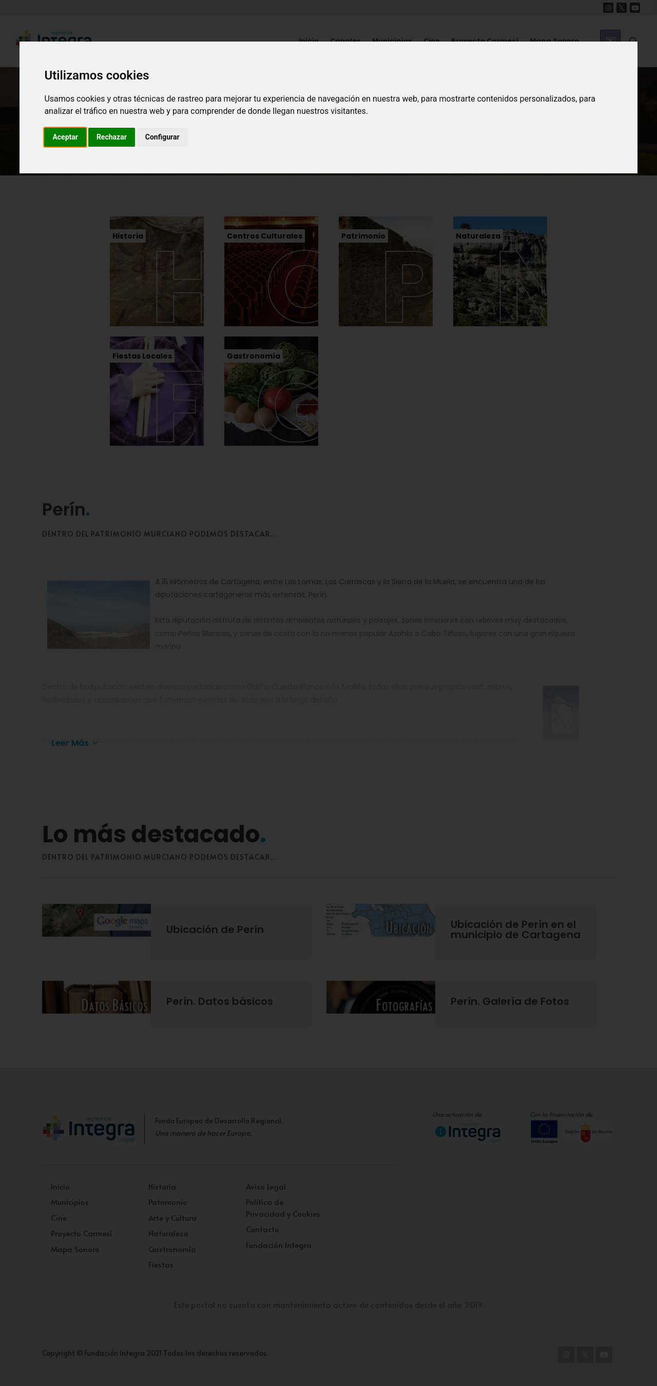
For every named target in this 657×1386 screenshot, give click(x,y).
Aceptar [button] (65, 137)
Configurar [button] (162, 137)
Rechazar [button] (111, 137)
